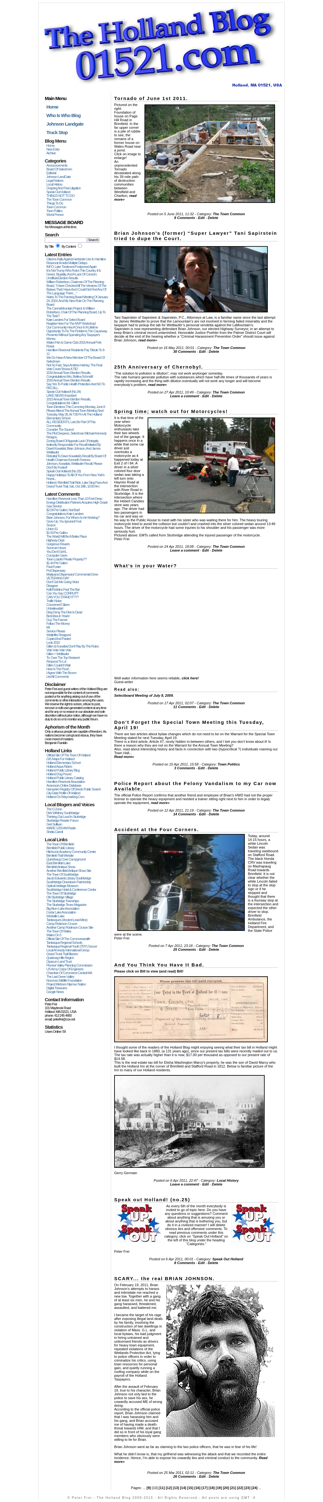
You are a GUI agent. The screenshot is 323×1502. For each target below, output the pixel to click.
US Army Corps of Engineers (64, 969)
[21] (233, 1488)
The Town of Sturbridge (61, 893)
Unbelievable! (54, 608)
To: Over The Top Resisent (62, 657)
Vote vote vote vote (58, 650)
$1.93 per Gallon (57, 533)
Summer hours (56, 548)
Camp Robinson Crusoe (61, 923)
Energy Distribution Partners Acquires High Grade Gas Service (77, 504)
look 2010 (53, 642)
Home (50, 145)
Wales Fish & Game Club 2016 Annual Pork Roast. (73, 344)
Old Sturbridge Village (59, 897)
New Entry (53, 149)
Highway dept (55, 540)
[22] (240, 1488)
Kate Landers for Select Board (65, 320)
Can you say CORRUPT (62, 593)
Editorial (51, 173)
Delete (213, 218)
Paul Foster (53, 567)
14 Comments (184, 814)
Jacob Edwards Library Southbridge (68, 878)
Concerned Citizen (58, 604)
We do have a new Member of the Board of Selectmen (75, 359)
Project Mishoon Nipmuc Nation (66, 984)
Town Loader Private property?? (66, 559)
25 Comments (184, 949)
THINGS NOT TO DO (60, 196)
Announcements (57, 165)
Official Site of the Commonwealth (68, 939)
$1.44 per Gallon (57, 563)
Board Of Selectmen (59, 169)
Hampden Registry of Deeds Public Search (73, 789)
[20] (226, 1488)
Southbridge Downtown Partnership (68, 882)
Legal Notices (54, 180)
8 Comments (184, 218)
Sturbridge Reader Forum (62, 820)
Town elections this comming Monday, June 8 (75, 407)
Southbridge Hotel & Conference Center (71, 889)
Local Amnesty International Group (67, 950)
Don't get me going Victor (62, 582)
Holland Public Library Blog (62, 770)
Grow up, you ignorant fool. (64, 521)
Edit (201, 218)
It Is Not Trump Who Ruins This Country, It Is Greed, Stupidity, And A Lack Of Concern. (73, 272)
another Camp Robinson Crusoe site (69, 927)
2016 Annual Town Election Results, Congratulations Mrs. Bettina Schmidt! (69, 374)
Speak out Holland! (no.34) (63, 391)
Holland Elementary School (63, 763)
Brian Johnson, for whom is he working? (72, 517)
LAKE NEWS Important (61, 395)
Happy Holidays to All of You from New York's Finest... (75, 477)
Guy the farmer (57, 620)
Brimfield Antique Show (60, 867)
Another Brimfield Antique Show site (68, 870)
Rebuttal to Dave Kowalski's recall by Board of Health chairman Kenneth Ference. (76, 458)
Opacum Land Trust (59, 961)
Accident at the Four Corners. (156, 829)
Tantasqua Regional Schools (64, 942)
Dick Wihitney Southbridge (62, 813)
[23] (247, 1488)
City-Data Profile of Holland (63, 793)
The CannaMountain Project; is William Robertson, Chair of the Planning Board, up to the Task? (76, 312)
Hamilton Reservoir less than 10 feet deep (74, 498)
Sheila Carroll (54, 832)
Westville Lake (55, 916)
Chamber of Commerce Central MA (69, 973)
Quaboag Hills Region (60, 958)
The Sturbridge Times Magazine (66, 905)
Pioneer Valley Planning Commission (69, 965)
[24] (254, 1488)
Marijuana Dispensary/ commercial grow (72, 574)
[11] (162, 1488)
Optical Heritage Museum (62, 886)
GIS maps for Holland (60, 759)
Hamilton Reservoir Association (65, 782)
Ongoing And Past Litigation (63, 188)
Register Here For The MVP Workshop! (71, 323)
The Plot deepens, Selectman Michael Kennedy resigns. (76, 435)
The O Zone (54, 809)
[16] (197, 1488)
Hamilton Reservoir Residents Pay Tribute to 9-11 (75, 352)
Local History (54, 184)
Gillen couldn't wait (58, 665)
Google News (55, 992)
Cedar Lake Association (61, 912)
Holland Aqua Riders (59, 766)
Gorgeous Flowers (58, 544)
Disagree (52, 586)
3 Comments (184, 768)
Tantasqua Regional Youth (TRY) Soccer (71, 946)
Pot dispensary (56, 570)
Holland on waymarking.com (65, 797)
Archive (51, 153)
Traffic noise (54, 601)
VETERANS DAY (57, 578)
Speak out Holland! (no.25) (152, 1199)
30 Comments (184, 351)
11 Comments (184, 707)
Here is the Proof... (58, 669)
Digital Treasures (56, 988)
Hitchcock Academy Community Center (71, 852)
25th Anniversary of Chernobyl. (158, 367)
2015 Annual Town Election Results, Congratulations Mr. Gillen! (68, 401)
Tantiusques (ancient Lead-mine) (66, 920)
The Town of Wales (58, 931)
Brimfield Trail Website (59, 855)
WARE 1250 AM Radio (61, 828)
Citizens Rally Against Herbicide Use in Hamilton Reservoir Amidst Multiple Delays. (76, 261)
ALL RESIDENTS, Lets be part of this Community (70, 424)
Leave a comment (184, 396)
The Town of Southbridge (62, 874)
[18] (211, 1488)
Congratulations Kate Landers (65, 514)
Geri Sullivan (54, 824)
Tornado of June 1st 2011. (151, 98)
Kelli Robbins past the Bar (62, 589)
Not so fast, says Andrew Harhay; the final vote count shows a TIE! (74, 367)
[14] (183, 1488)
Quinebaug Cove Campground (65, 859)
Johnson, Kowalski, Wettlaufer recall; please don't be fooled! (74, 465)
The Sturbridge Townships (62, 901)
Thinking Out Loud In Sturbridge (66, 817)
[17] (205, 1488)
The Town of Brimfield (60, 844)
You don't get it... (57, 551)
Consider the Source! (60, 429)
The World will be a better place (66, 536)
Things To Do (54, 203)
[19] (219, 1488)
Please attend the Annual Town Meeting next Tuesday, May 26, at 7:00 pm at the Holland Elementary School (74, 414)
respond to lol (56, 661)
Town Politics (54, 211)
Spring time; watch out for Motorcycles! (171, 411)
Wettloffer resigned (58, 635)
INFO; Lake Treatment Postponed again (71, 267)
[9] (149, 1488)
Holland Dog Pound (58, 774)
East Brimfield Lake (58, 863)
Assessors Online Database (63, 785)
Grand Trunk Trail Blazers (62, 954)
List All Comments (57, 676)
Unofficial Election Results (62, 278)
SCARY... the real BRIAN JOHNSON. (164, 1278)
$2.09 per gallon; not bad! (62, 510)
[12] (169, 1488)
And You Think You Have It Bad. (159, 964)
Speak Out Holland (58, 192)
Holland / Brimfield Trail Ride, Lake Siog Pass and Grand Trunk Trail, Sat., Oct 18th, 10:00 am (76, 484)
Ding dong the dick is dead (64, 612)
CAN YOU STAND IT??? (62, 597)
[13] (176, 1488)
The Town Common (59, 199)
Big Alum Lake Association (62, 908)
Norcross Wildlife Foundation (64, 980)
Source (51, 525)
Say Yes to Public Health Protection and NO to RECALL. (75, 386)
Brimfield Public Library (60, 848)
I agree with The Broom (61, 673)
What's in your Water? (145, 565)
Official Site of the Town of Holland (68, 755)
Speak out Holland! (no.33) (63, 471)
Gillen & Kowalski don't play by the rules (72, 646)
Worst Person (54, 214)
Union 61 (52, 529)
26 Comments (184, 1476)
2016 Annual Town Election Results (68, 380)
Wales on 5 (53, 935)
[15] (190, 1488)
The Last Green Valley (60, 977)
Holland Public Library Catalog (65, 778)
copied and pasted (58, 639)
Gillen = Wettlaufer (57, 654)
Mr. (48, 627)
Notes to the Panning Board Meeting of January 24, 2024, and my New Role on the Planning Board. (77, 300)
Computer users (56, 555)
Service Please (55, 631)
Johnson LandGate (58, 177)
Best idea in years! (57, 616)
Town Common (56, 207)
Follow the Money (58, 623)
